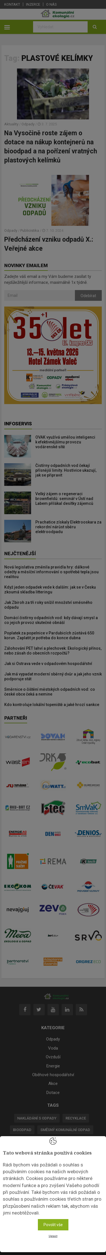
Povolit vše (53, 1224)
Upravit (53, 1236)
